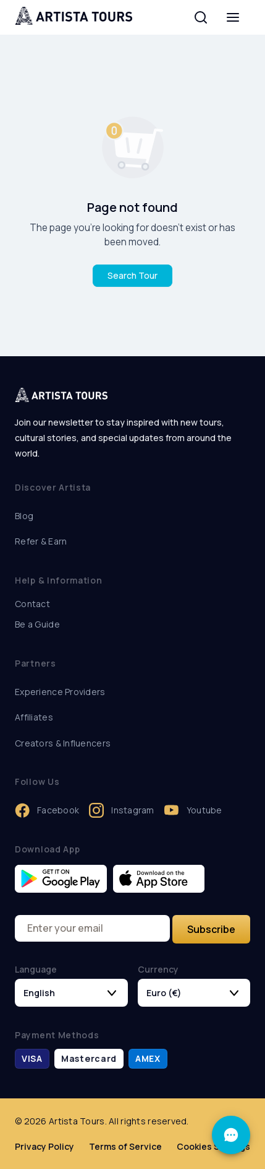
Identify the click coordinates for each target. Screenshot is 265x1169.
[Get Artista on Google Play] (61, 879)
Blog (24, 516)
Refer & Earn (41, 541)
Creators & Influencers (63, 743)
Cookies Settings (213, 1146)
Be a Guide (37, 624)
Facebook (47, 810)
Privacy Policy (44, 1146)
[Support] (231, 1135)
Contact (32, 604)
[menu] (233, 17)
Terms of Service (125, 1146)
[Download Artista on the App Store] (159, 879)
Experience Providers (60, 692)
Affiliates (34, 717)
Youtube (193, 810)
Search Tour (132, 275)
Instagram (121, 810)
